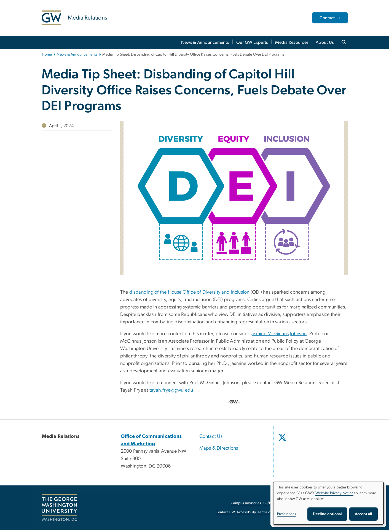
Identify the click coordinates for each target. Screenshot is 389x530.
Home (47, 54)
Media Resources (291, 42)
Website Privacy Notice (334, 493)
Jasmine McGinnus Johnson (278, 333)
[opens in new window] (283, 441)
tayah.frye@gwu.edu (171, 390)
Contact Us (330, 18)
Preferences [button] (286, 514)
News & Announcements (205, 42)
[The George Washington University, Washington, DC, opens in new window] (59, 507)
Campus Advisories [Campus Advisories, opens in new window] (246, 503)
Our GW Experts (252, 42)
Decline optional (327, 514)
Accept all (363, 514)
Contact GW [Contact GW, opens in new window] (225, 512)
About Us (325, 42)
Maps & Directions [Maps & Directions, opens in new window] (218, 448)
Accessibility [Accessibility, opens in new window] (246, 512)
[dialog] (328, 503)
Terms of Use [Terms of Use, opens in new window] (268, 512)
